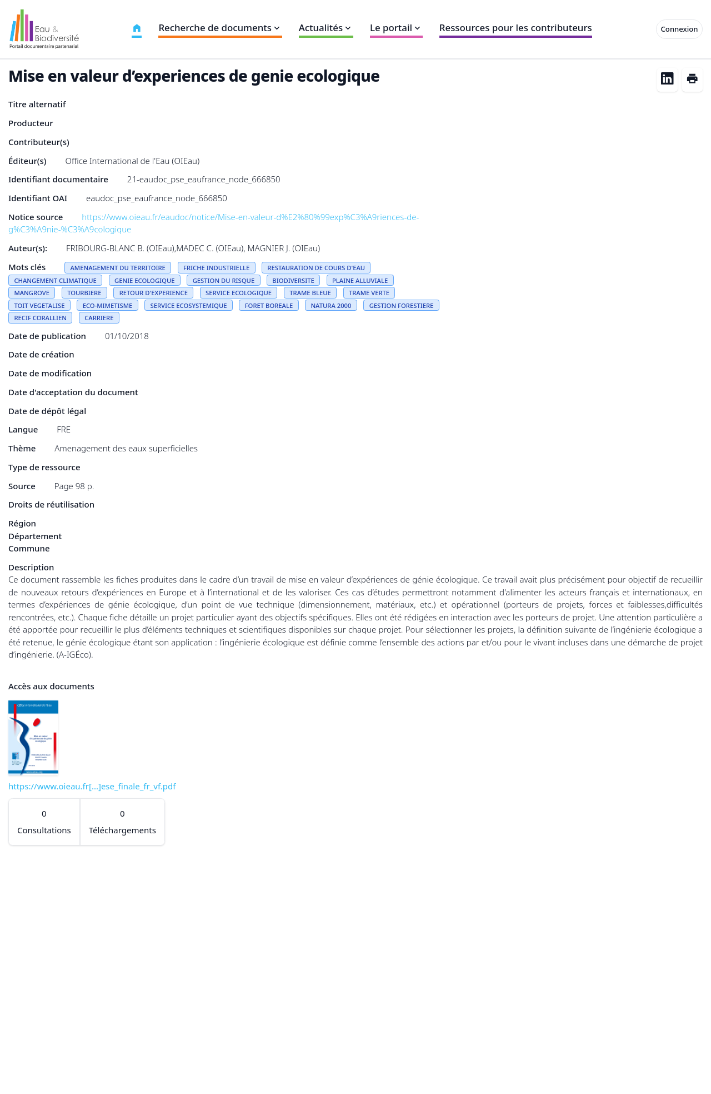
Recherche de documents (220, 27)
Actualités (326, 27)
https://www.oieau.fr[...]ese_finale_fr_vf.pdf (92, 786)
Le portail (396, 27)
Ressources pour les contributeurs (515, 27)
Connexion (679, 29)
